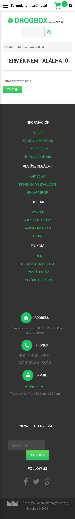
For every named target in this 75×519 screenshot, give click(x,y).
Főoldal (8, 47)
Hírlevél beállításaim (37, 280)
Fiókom (38, 256)
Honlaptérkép (37, 192)
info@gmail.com (35, 386)
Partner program (37, 228)
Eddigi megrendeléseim (37, 264)
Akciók (37, 236)
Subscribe (37, 455)
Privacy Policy (37, 148)
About (37, 132)
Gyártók (37, 212)
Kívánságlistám (37, 272)
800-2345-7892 (35, 362)
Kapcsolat (38, 176)
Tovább (12, 89)
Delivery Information (37, 140)
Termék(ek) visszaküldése (38, 184)
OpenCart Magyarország (52, 503)
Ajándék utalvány (37, 220)
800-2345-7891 (34, 355)
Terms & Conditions (37, 156)
